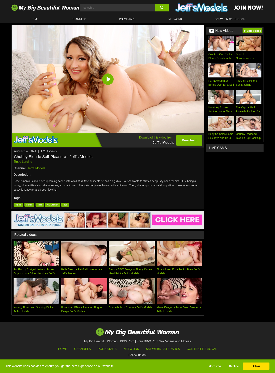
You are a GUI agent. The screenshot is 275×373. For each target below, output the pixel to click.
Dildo (39, 205)
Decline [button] (234, 366)
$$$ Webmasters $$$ (163, 348)
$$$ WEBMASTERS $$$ (229, 19)
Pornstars (127, 19)
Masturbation (52, 205)
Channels (82, 348)
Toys (65, 205)
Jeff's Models (36, 168)
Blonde (29, 205)
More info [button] (215, 366)
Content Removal (202, 348)
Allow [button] (256, 366)
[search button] (161, 7)
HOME (35, 19)
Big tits (18, 205)
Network (175, 19)
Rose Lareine (23, 161)
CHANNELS (79, 19)
